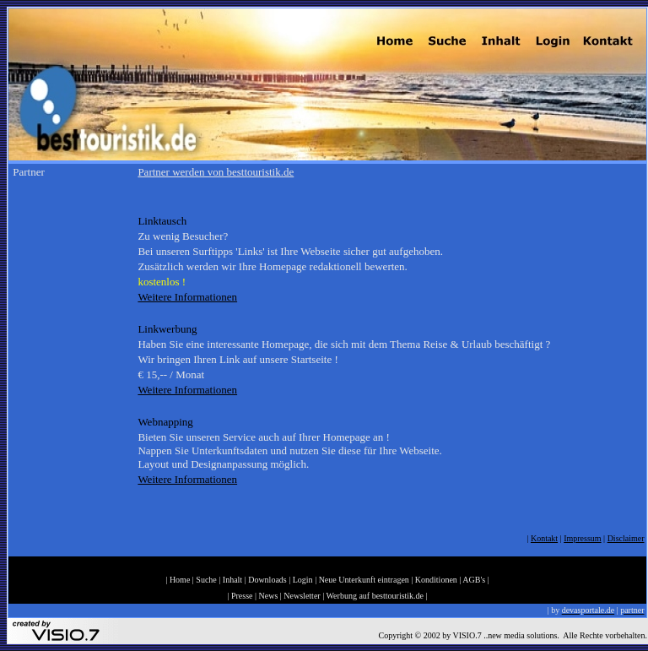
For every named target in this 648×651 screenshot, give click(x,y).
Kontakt (544, 538)
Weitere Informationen (187, 296)
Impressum (582, 538)
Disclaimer (626, 538)
